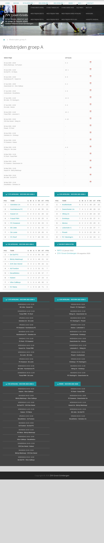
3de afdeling (58, 3)
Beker (71, 3)
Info (79, 3)
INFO (59, 251)
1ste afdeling (28, 3)
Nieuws (16, 3)
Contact (90, 3)
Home (7, 3)
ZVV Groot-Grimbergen (67, 253)
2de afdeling (43, 3)
